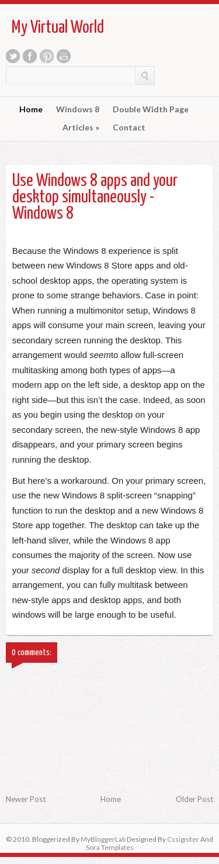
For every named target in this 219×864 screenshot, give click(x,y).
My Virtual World (58, 27)
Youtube (64, 56)
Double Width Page (151, 109)
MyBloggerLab (103, 839)
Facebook (30, 56)
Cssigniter (183, 839)
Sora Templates (110, 847)
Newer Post (26, 799)
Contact (129, 127)
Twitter (13, 56)
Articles (80, 127)
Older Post (194, 799)
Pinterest (47, 56)
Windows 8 (77, 109)
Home (31, 109)
